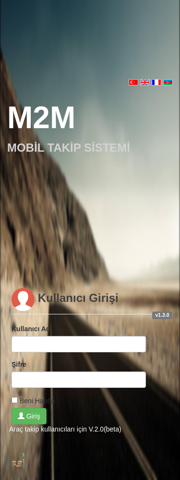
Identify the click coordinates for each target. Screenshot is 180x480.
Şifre (19, 364)
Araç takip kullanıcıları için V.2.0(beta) (65, 429)
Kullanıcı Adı (32, 329)
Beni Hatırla (37, 401)
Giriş (29, 416)
